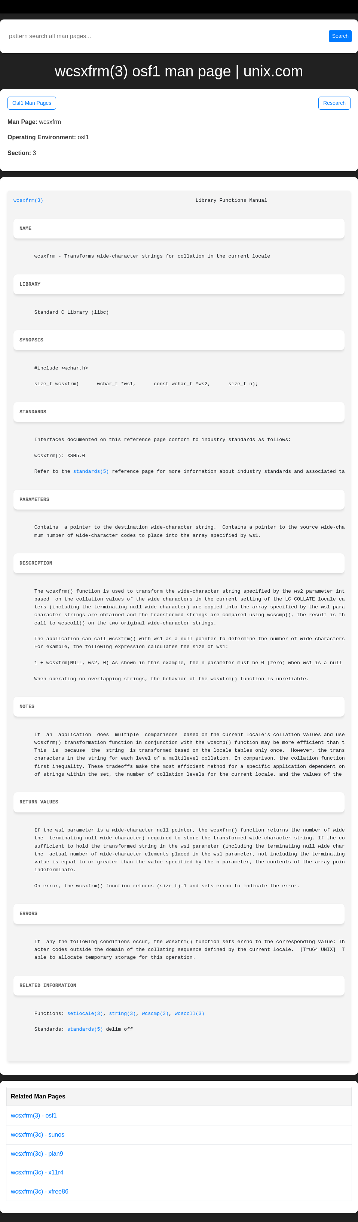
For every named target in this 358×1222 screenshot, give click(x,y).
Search (340, 36)
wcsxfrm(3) (28, 200)
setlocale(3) (85, 1013)
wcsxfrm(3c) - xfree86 (39, 1191)
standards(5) (91, 471)
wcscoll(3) (190, 1013)
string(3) (122, 1013)
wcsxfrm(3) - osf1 (34, 1115)
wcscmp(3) (155, 1013)
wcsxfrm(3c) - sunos (37, 1134)
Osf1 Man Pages (31, 103)
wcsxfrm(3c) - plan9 (37, 1153)
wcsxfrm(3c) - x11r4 (37, 1172)
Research (334, 103)
